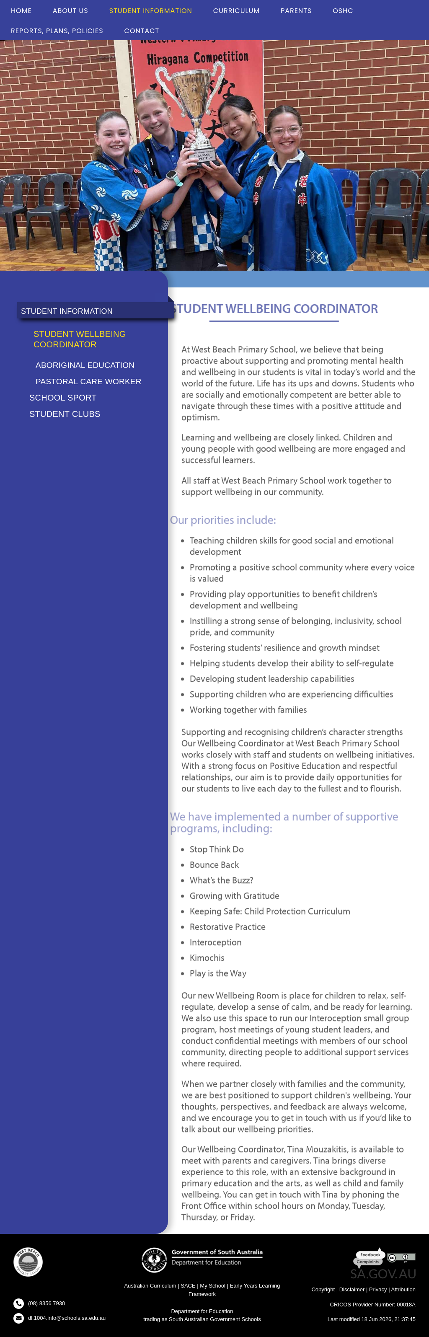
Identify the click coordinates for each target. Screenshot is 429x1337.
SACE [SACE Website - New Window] (188, 1286)
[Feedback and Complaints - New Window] (370, 1257)
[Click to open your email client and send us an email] (59, 1318)
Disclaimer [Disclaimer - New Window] (352, 1289)
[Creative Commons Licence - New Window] (401, 1257)
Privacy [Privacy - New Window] (378, 1289)
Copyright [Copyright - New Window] (323, 1289)
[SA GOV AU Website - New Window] (383, 1273)
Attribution (403, 1289)
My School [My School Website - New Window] (212, 1286)
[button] (28, 1263)
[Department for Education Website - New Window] (202, 1260)
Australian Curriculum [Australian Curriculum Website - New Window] (150, 1286)
